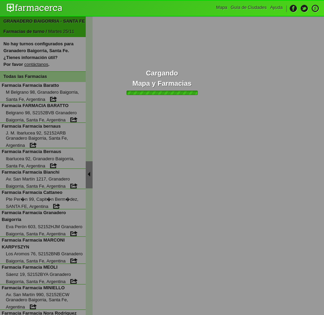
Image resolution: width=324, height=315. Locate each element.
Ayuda (276, 7)
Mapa (222, 7)
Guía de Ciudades (249, 7)
